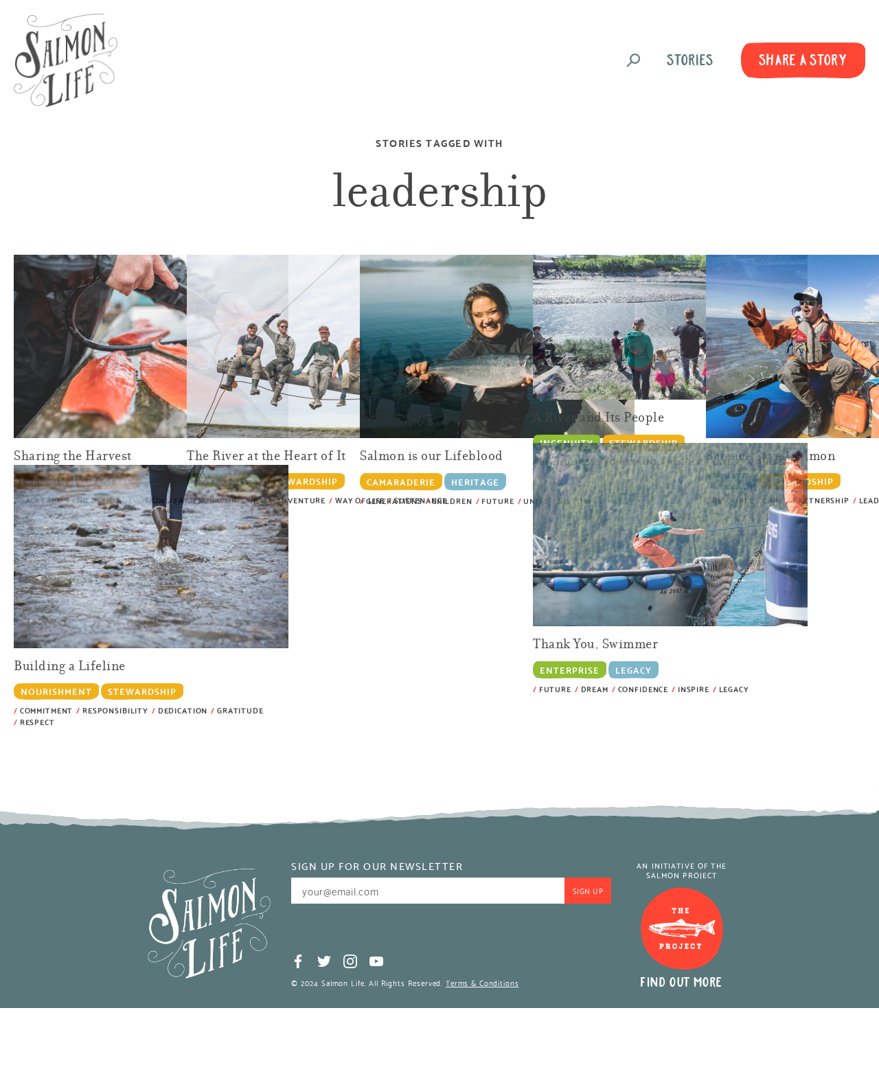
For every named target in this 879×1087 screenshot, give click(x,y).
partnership (820, 500)
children (452, 501)
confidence (643, 689)
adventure (301, 500)
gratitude (240, 710)
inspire (693, 689)
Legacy (633, 669)
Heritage (475, 481)
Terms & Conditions (482, 982)
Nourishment (56, 691)
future (497, 501)
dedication (183, 710)
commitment (46, 710)
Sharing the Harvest (73, 457)
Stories (690, 60)
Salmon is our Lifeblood (431, 457)
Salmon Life (65, 60)
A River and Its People (599, 418)
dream (594, 689)
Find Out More (681, 982)
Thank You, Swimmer (595, 645)
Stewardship (303, 481)
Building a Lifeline (70, 667)
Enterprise (570, 669)
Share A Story (803, 60)
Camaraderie (401, 481)
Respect (37, 722)
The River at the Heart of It (266, 457)
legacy (734, 689)
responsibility (115, 710)
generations (394, 501)
